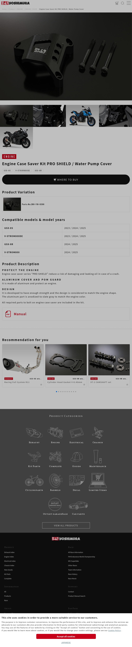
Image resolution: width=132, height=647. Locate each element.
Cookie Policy (114, 630)
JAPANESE (66, 642)
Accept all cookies (66, 636)
